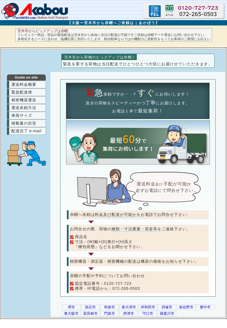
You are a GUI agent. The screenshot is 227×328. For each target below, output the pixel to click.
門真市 (109, 313)
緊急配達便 (21, 92)
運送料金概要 (23, 84)
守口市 (147, 313)
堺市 (71, 307)
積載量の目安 (23, 123)
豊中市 (205, 307)
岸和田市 (148, 307)
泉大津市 (129, 307)
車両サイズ (21, 115)
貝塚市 (167, 307)
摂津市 (128, 313)
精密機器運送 (23, 100)
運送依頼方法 (23, 107)
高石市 (90, 307)
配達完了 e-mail (26, 131)
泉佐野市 (186, 307)
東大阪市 (71, 313)
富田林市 (90, 313)
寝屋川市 (167, 313)
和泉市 (109, 307)
